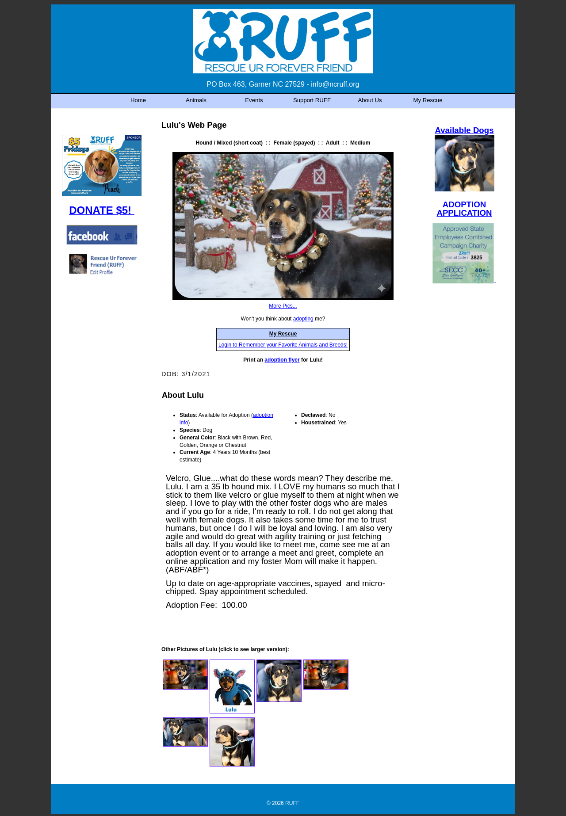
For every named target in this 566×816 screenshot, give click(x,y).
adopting (303, 319)
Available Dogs (464, 130)
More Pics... (283, 306)
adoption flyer (281, 360)
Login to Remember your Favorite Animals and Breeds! (283, 345)
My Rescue (283, 334)
